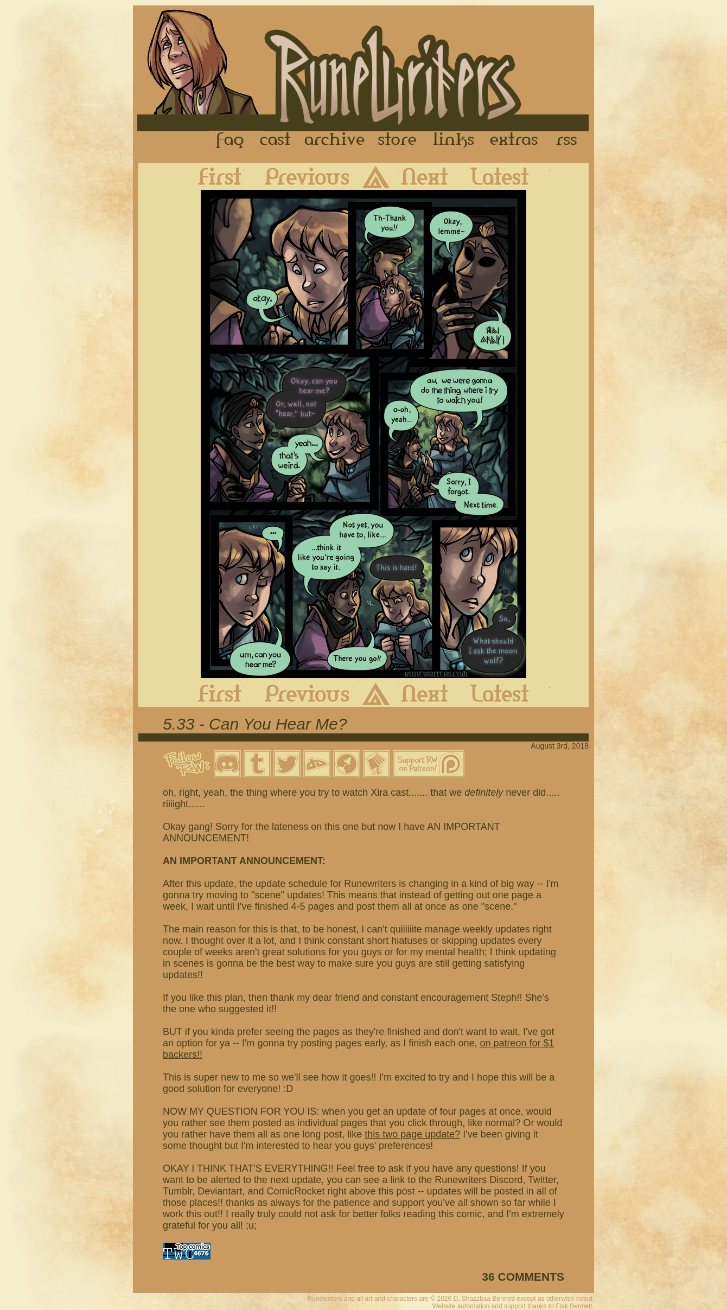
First (211, 176)
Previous (299, 176)
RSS (569, 140)
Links (453, 140)
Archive (335, 140)
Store (397, 140)
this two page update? (412, 1134)
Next (433, 176)
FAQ (230, 140)
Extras (516, 140)
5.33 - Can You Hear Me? (255, 724)
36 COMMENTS (523, 1276)
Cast (276, 140)
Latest (509, 176)
